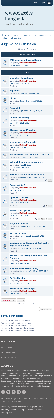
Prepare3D (15, 108)
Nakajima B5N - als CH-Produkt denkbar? (30, 154)
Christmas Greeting (19, 118)
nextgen (38, 410)
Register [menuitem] (34, 3)
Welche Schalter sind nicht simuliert (27, 174)
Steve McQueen (25, 165)
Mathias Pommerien (27, 63)
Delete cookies (9, 353)
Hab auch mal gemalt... (21, 210)
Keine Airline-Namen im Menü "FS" (27, 162)
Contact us (8, 348)
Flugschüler (23, 93)
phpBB (13, 407)
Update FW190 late (19, 197)
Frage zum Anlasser (19, 223)
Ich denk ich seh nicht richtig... (25, 268)
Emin (21, 248)
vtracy (21, 101)
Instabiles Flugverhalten (21, 78)
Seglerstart (15, 90)
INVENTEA (29, 410)
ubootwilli (22, 177)
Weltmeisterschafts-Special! (23, 142)
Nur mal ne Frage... (19, 233)
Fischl (21, 236)
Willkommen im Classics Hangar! (26, 60)
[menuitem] (4, 412)
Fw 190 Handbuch (18, 278)
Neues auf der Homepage (22, 288)
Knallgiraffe (23, 157)
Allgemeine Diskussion (18, 44)
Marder (22, 226)
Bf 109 (13, 98)
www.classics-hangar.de (19, 16)
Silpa (21, 111)
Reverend (23, 271)
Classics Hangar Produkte (22, 130)
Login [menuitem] (43, 3)
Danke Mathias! (17, 185)
